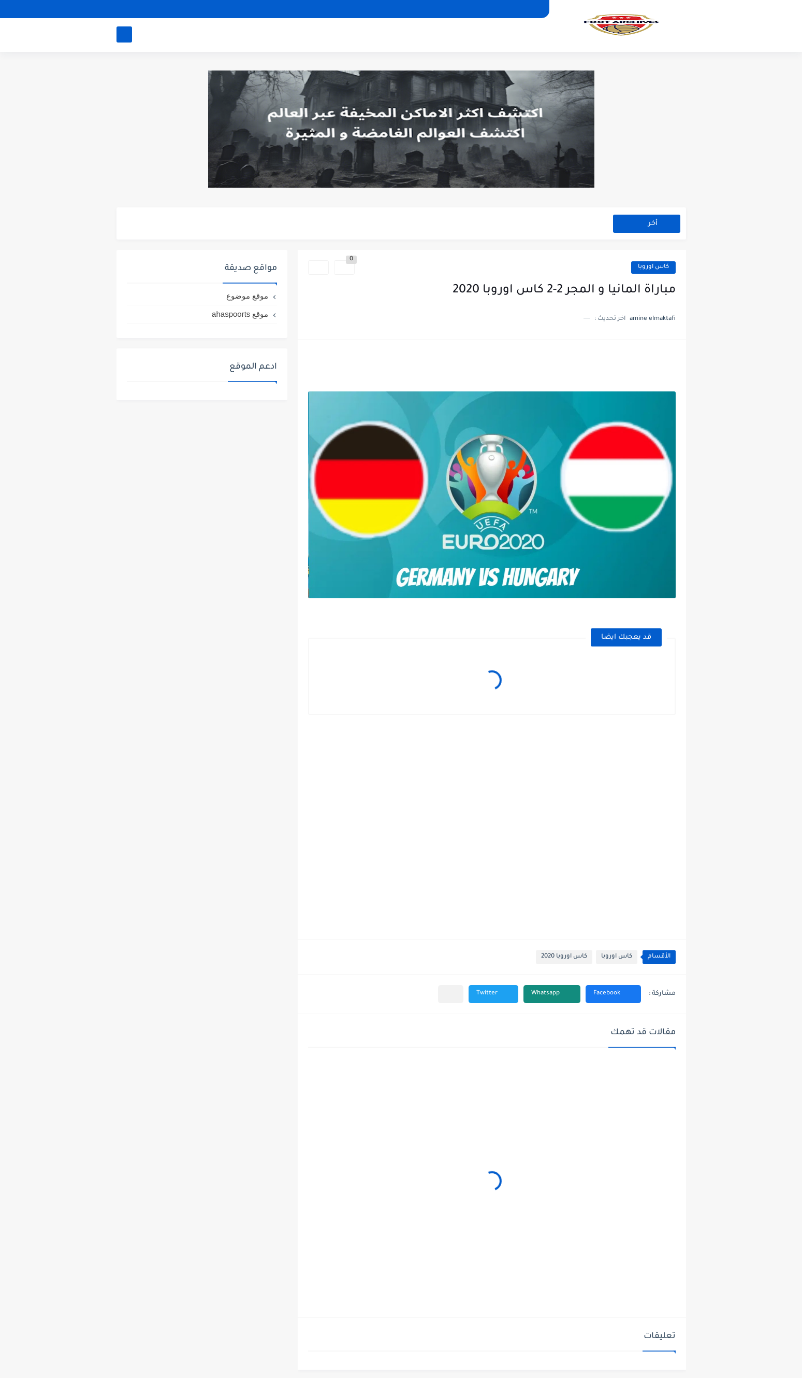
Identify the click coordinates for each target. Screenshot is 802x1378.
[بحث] (124, 34)
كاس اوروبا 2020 (564, 956)
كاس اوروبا (653, 267)
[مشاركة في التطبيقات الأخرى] (450, 994)
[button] (613, 994)
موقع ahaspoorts (240, 314)
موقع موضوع (247, 295)
